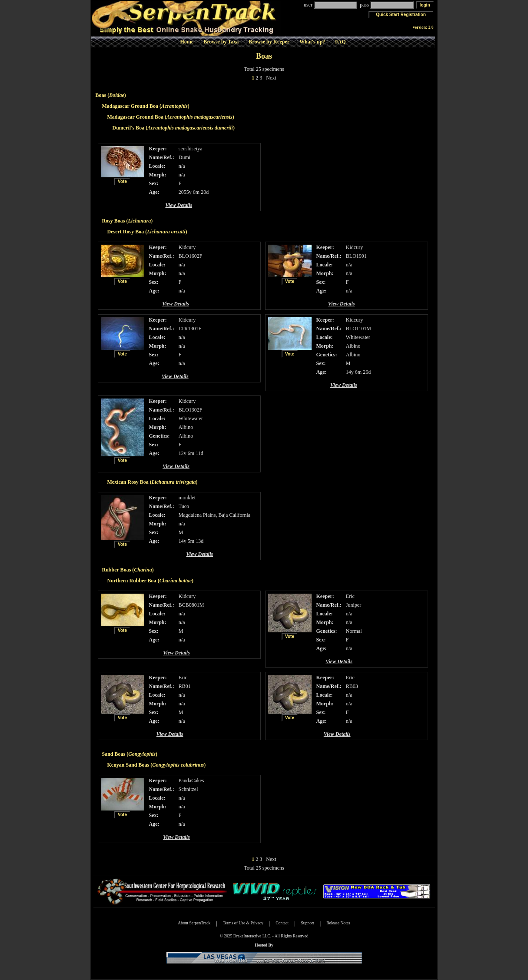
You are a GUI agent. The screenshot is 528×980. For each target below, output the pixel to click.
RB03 (352, 686)
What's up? (312, 42)
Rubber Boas (116, 570)
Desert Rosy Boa (125, 232)
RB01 (185, 686)
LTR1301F (190, 329)
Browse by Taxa (221, 42)
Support (307, 922)
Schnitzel (188, 789)
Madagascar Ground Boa (130, 106)
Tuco (184, 506)
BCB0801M (191, 605)
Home (186, 42)
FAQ (340, 42)
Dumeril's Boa (129, 128)
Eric (350, 596)
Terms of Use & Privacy (243, 922)
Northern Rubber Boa (131, 581)
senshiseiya (191, 149)
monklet (187, 498)
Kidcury (187, 247)
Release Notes (338, 922)
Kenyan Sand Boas (128, 765)
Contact (282, 922)
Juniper (353, 605)
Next (271, 78)
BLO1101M (358, 329)
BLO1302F (191, 410)
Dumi (184, 157)
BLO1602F (191, 256)
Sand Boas (114, 754)
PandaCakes (191, 780)
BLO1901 (356, 256)
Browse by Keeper (269, 42)
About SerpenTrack (194, 922)
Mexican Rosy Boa (128, 482)
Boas (101, 95)
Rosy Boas (113, 221)
